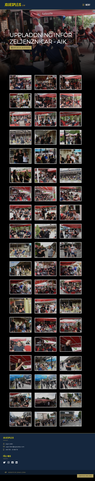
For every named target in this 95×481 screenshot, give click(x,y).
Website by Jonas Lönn (17, 472)
